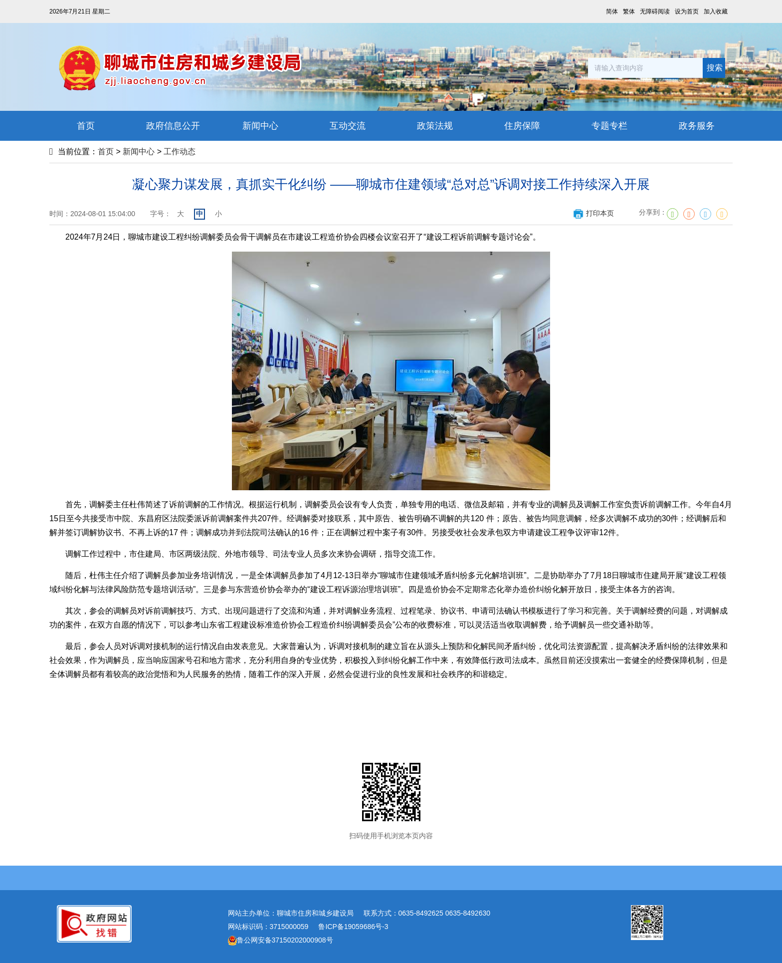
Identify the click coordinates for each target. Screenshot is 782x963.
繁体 (629, 11)
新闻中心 (139, 151)
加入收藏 (716, 11)
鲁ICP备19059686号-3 (353, 927)
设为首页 (687, 11)
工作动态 (180, 151)
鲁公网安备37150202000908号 (280, 940)
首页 (106, 151)
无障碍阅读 (655, 11)
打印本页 (593, 213)
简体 (612, 11)
